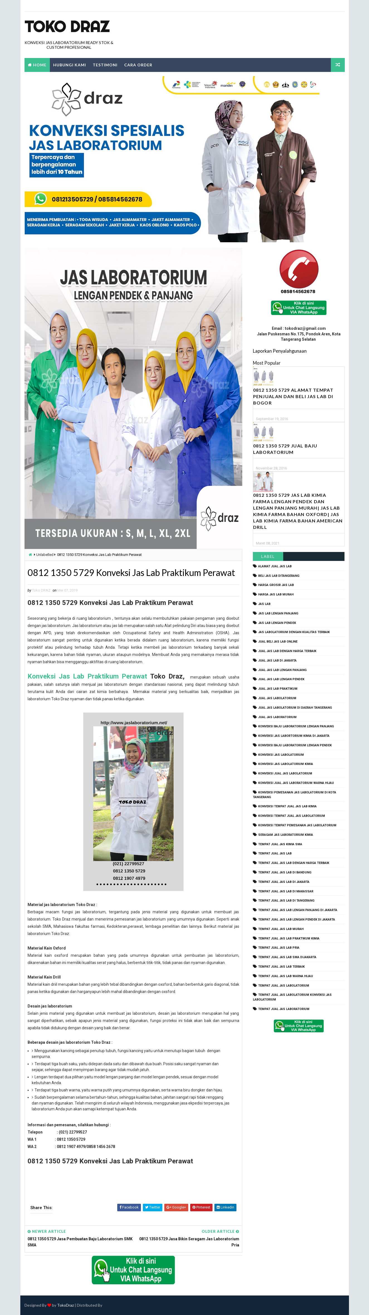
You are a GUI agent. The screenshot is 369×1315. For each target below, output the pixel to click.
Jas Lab (264, 604)
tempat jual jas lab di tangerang (286, 900)
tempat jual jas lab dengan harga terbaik (293, 863)
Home (40, 64)
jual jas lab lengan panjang (282, 670)
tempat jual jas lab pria (278, 948)
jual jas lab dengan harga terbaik (287, 651)
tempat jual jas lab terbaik (281, 966)
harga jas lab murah (276, 594)
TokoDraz (65, 1305)
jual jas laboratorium (277, 717)
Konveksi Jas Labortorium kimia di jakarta (293, 736)
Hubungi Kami (69, 64)
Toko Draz (67, 26)
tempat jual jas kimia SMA (280, 844)
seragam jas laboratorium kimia (285, 835)
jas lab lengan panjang (278, 613)
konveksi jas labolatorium (281, 755)
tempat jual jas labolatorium (283, 985)
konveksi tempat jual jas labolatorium (291, 816)
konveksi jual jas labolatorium (285, 773)
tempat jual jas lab (275, 853)
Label (268, 556)
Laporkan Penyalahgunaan (280, 350)
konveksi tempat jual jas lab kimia (287, 806)
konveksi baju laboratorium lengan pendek (295, 745)
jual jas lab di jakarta (277, 660)
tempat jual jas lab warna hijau (285, 976)
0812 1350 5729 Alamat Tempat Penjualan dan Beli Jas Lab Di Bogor (293, 396)
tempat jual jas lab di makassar (285, 891)
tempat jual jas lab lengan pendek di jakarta (296, 919)
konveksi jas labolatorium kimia (285, 764)
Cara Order (138, 64)
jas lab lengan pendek (277, 623)
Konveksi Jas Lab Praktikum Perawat (89, 676)
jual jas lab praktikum (277, 689)
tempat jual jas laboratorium (283, 1009)
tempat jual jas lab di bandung (284, 872)
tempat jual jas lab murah (281, 929)
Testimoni (105, 64)
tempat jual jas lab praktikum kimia (288, 938)
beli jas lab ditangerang (278, 576)
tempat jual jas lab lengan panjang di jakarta (297, 910)
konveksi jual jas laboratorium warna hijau (296, 783)
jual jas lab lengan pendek (281, 679)
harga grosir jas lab (276, 585)
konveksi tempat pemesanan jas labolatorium (297, 825)
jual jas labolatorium (277, 698)
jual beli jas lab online (277, 641)
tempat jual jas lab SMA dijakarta (287, 957)
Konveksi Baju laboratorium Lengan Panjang (296, 726)
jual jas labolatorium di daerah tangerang (295, 707)
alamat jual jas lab (275, 566)
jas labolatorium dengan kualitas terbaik (294, 632)
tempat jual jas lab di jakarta (283, 882)
